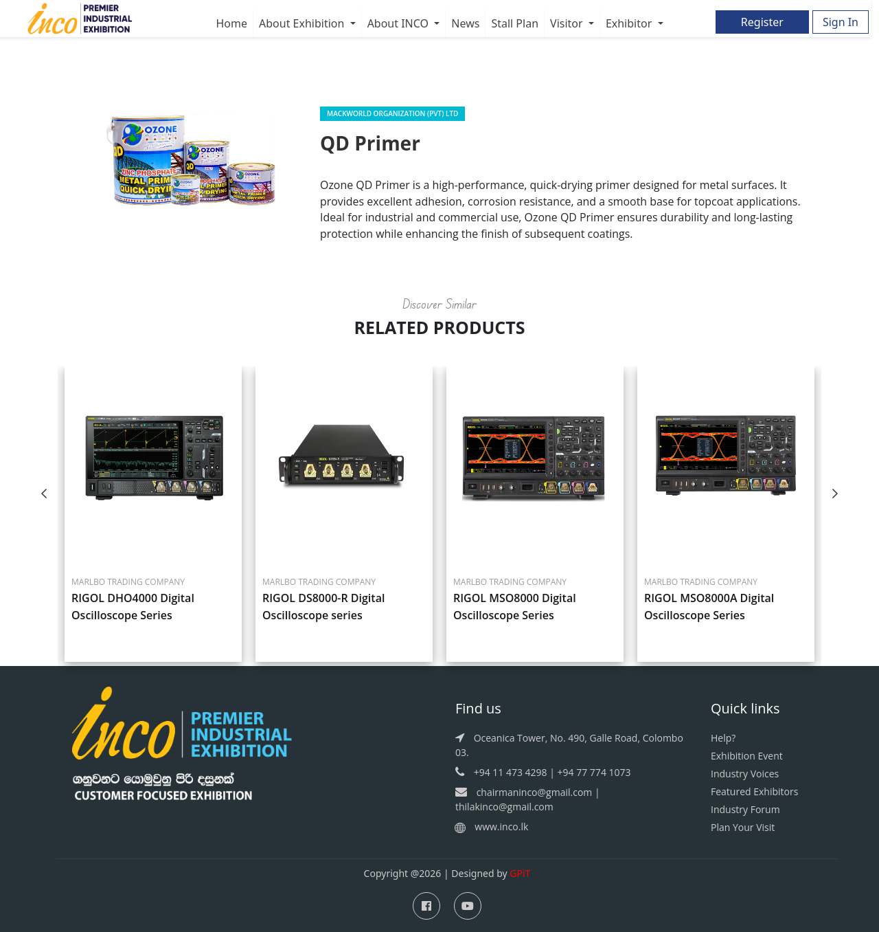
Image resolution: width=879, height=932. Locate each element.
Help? (723, 738)
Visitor (568, 23)
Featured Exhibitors (754, 792)
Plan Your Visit (743, 827)
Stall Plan (514, 23)
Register (762, 22)
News (465, 23)
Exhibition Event (747, 756)
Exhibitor (630, 23)
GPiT (520, 873)
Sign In (840, 22)
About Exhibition (303, 23)
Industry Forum (745, 810)
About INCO (399, 23)
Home (231, 23)
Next (835, 493)
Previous (44, 493)
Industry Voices (745, 774)
